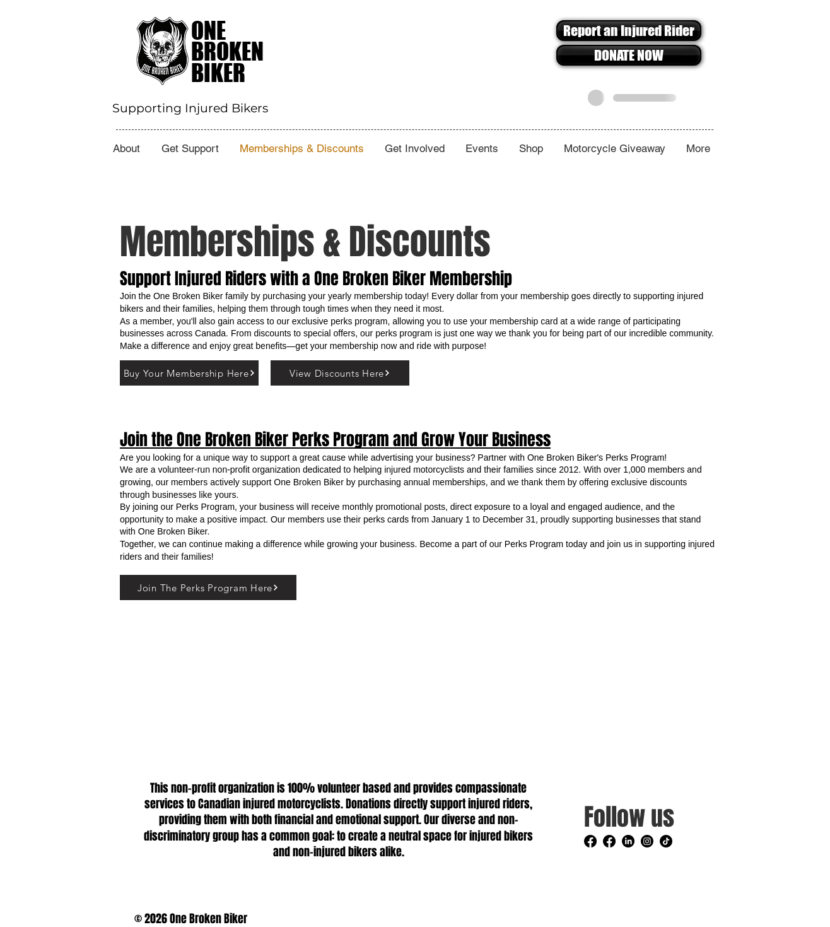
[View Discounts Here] (340, 373)
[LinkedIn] (628, 841)
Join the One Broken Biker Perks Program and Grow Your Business (335, 439)
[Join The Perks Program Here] (208, 587)
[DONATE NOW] (628, 55)
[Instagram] (647, 841)
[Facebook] (590, 841)
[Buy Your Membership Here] (189, 373)
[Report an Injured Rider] (628, 30)
